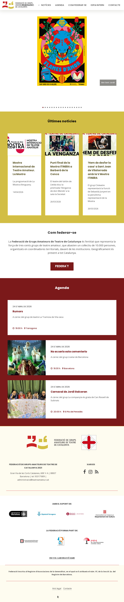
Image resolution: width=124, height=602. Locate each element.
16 (76, 107)
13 (69, 107)
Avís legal (56, 588)
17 (78, 107)
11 (65, 107)
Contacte (114, 5)
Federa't (62, 266)
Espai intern (97, 5)
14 (72, 107)
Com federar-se (77, 5)
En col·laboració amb (62, 558)
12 (67, 107)
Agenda (59, 5)
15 (74, 107)
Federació (28, 5)
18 (81, 107)
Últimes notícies (62, 121)
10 (63, 107)
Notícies (46, 5)
